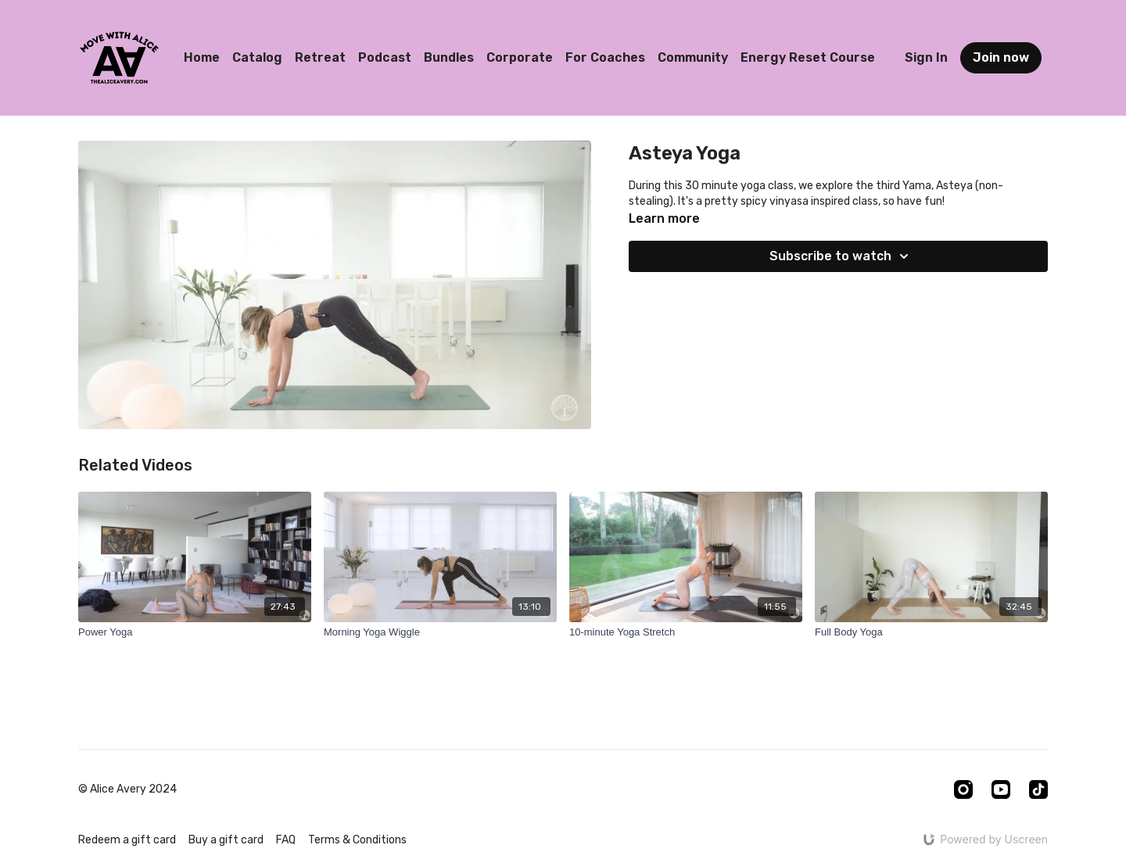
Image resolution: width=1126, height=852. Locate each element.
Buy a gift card (226, 840)
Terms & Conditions (357, 840)
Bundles (449, 57)
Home (202, 57)
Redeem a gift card (127, 840)
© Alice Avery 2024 (127, 789)
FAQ (286, 840)
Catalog (257, 57)
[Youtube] (1001, 789)
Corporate (519, 57)
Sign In (926, 57)
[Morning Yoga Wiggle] (440, 632)
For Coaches (605, 57)
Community (693, 57)
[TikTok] (1038, 789)
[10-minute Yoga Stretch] (685, 632)
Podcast (384, 57)
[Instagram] (963, 789)
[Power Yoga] (194, 632)
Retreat (320, 57)
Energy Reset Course (808, 57)
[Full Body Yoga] (931, 632)
